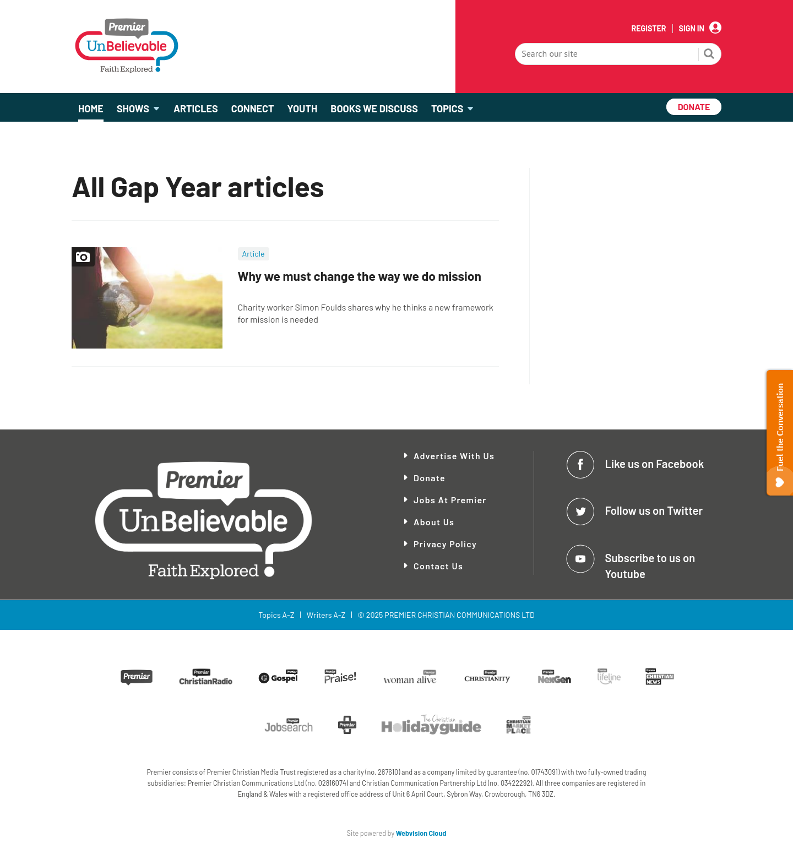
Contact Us (438, 566)
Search (709, 55)
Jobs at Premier (450, 499)
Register (648, 28)
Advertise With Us (454, 455)
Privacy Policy (445, 543)
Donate (430, 477)
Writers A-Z (326, 614)
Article (253, 253)
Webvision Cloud (421, 833)
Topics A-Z (276, 614)
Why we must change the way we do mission (359, 276)
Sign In (691, 28)
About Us (434, 521)
